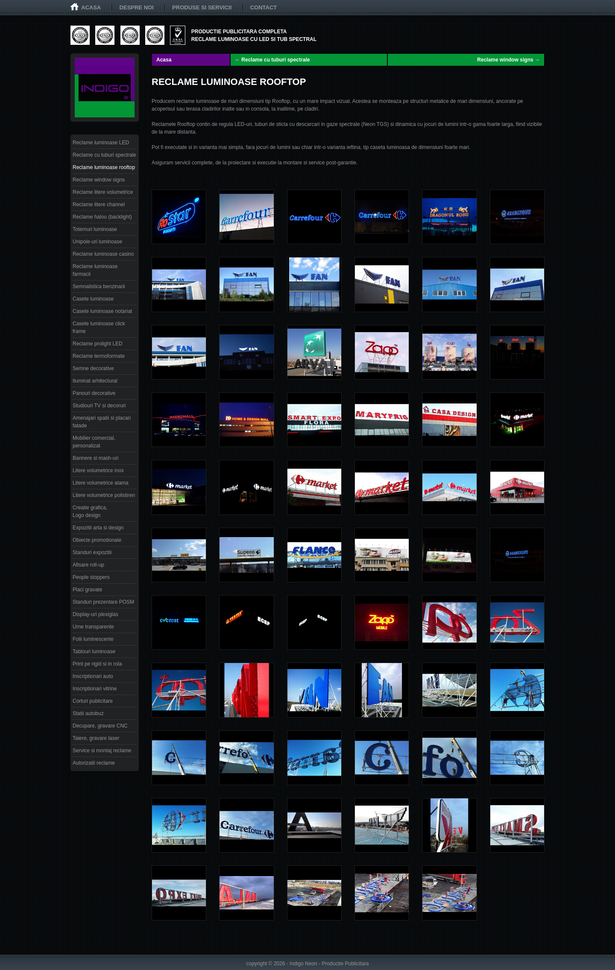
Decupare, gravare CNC (100, 726)
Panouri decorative (94, 393)
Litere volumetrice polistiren (104, 495)
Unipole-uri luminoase (97, 242)
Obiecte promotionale (97, 540)
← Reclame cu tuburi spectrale (272, 60)
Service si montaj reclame (102, 751)
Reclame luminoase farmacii (95, 270)
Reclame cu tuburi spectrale (104, 155)
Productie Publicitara (345, 964)
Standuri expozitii (92, 552)
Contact (263, 7)
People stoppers (91, 577)
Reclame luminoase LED (101, 143)
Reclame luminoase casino (103, 254)
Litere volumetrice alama (101, 483)
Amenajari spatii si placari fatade (102, 422)
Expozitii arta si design (98, 528)
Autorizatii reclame (94, 763)
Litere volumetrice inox (98, 470)
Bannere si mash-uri (95, 458)
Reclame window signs (99, 180)
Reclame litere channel (99, 204)
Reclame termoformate (99, 356)
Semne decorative (93, 368)
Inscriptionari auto (93, 676)
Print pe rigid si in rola (97, 664)
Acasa (91, 7)
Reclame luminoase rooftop (104, 167)
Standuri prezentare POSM (103, 602)
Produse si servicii (201, 7)
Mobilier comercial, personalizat (94, 442)
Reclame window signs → (508, 60)
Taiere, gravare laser (96, 738)
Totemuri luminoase (95, 229)
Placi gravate (87, 590)
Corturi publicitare (93, 701)
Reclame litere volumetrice (103, 192)
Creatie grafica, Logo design (90, 511)
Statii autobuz (88, 713)
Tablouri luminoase (94, 651)
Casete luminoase (93, 299)
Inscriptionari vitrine (95, 689)
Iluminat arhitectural (95, 381)
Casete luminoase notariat (102, 311)
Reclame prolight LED (98, 344)
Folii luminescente (93, 639)
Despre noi (137, 7)
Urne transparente (93, 627)
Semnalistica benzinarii (99, 286)
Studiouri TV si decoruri (99, 406)
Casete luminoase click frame (99, 327)
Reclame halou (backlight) (102, 217)
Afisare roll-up (88, 565)
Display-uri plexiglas (95, 614)
